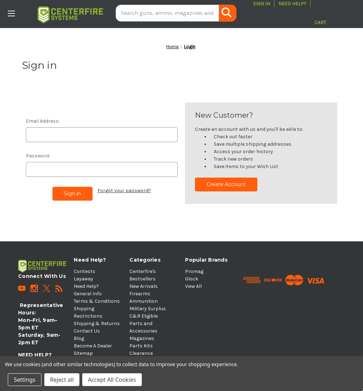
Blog (79, 338)
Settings (24, 380)
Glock (191, 279)
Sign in (261, 4)
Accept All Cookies (112, 380)
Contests (84, 271)
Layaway (83, 279)
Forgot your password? (124, 191)
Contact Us (87, 331)
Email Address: (43, 121)
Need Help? (292, 4)
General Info (88, 294)
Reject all (62, 380)
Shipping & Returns (97, 323)
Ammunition (143, 301)
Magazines (141, 338)
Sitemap (83, 353)
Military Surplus (147, 309)
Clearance (141, 353)
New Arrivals (143, 286)
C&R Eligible (143, 316)
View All (193, 286)
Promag (194, 271)
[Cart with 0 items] (320, 13)
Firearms (139, 294)
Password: (38, 156)
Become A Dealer (93, 346)
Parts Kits (141, 346)
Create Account (226, 184)
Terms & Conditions (97, 301)
